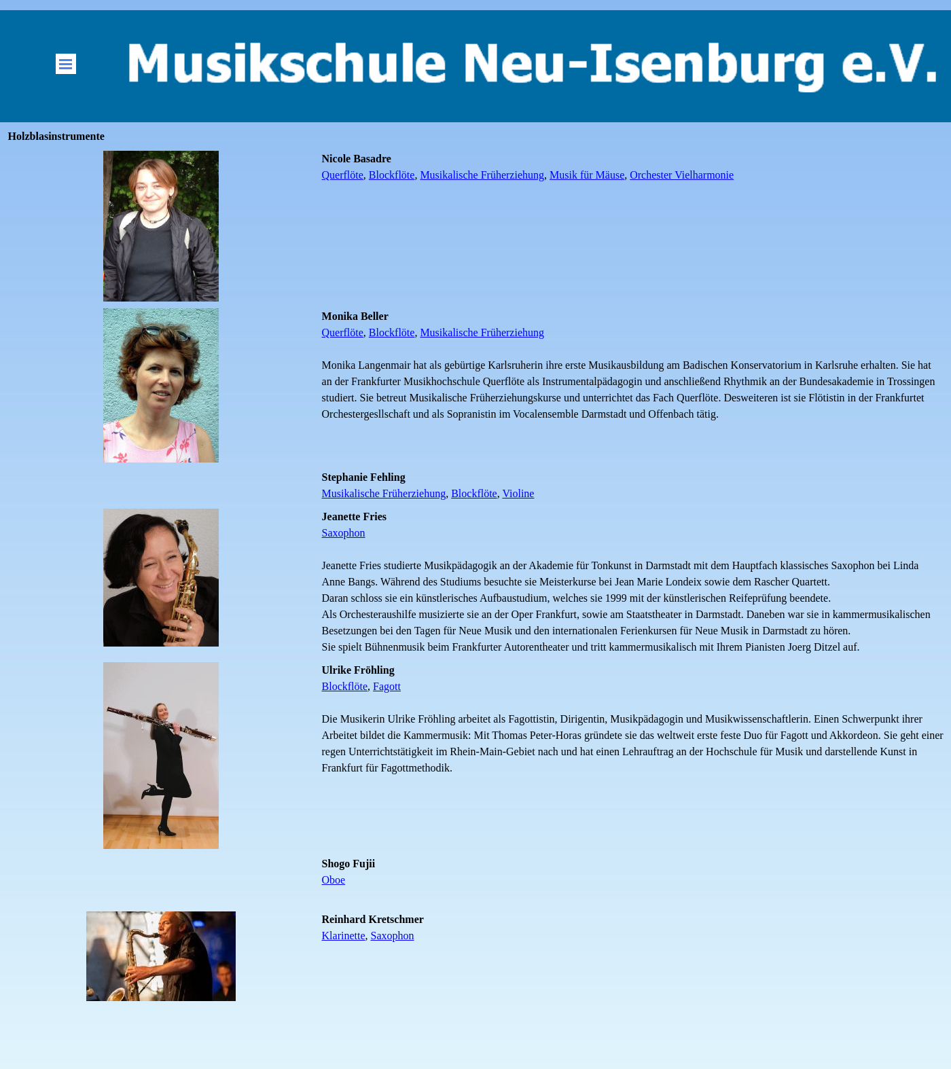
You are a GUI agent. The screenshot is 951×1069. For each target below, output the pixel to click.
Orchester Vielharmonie (682, 175)
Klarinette (343, 935)
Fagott (387, 686)
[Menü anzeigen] (66, 64)
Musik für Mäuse (587, 175)
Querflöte (342, 175)
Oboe (334, 880)
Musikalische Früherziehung (482, 175)
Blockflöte (392, 175)
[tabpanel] (633, 167)
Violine (518, 493)
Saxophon (343, 533)
